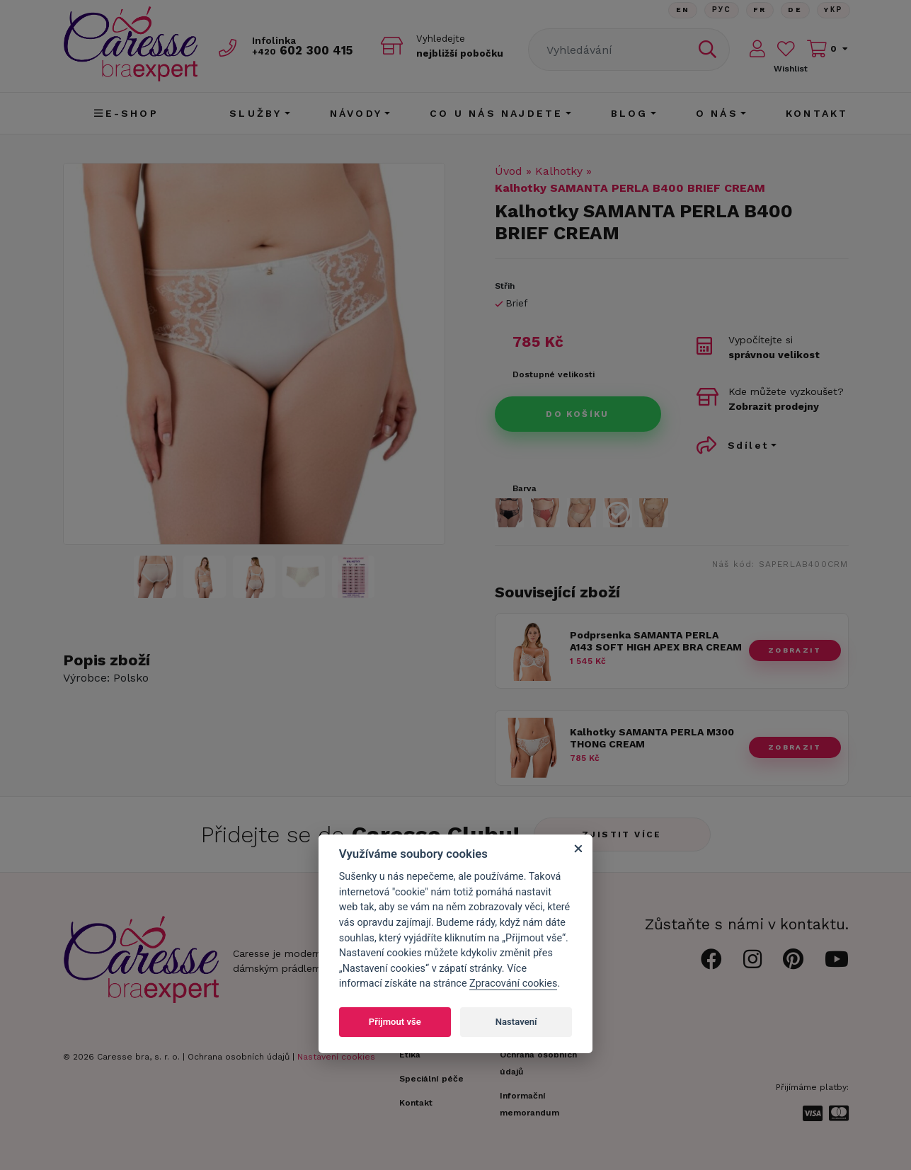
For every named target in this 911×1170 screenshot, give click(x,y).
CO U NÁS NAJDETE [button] (496, 113)
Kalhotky (559, 171)
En (680, 10)
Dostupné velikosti (553, 374)
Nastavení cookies (336, 1057)
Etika (409, 1055)
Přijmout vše (395, 1021)
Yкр (833, 10)
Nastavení (516, 1021)
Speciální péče (431, 1079)
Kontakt (817, 113)
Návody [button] (356, 113)
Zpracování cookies (513, 983)
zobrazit (794, 650)
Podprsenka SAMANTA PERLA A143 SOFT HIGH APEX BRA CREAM (656, 641)
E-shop (126, 113)
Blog (629, 113)
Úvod (508, 171)
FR (758, 10)
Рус (719, 10)
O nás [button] (717, 113)
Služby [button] (255, 113)
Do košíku (577, 414)
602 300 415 (304, 50)
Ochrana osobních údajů (239, 1057)
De (794, 10)
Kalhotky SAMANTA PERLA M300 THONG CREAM (652, 738)
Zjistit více (622, 834)
